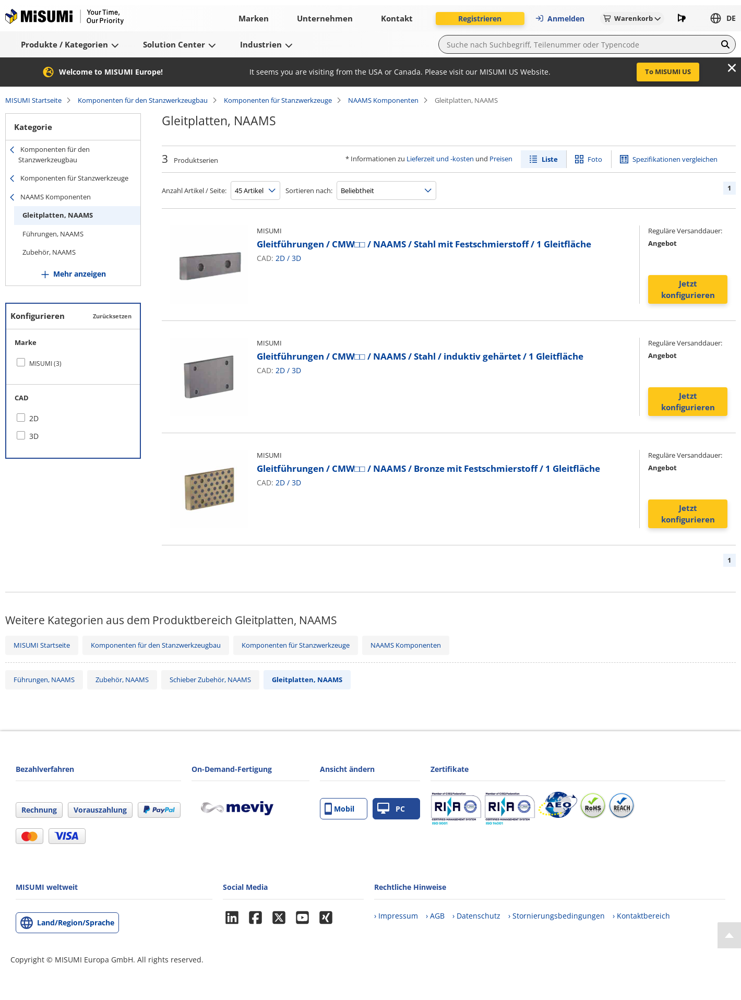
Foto (595, 159)
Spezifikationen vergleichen (675, 159)
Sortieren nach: (308, 190)
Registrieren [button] (479, 18)
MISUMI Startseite (33, 100)
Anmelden (559, 18)
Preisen (500, 158)
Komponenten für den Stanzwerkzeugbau (143, 100)
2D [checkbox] (34, 418)
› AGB (435, 916)
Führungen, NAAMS (52, 234)
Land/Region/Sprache (75, 922)
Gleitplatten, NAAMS (57, 215)
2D (280, 258)
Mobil (339, 809)
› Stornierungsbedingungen (556, 916)
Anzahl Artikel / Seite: (194, 190)
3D (296, 258)
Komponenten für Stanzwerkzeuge (278, 100)
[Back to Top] (729, 935)
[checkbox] (73, 363)
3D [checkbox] (34, 436)
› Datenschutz (476, 916)
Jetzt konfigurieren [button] (688, 289)
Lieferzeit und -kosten (440, 158)
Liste (550, 159)
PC (391, 809)
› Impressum (396, 916)
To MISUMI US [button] (668, 71)
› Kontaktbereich (641, 916)
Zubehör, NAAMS (49, 252)
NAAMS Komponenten (383, 100)
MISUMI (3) (45, 363)
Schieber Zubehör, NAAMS (210, 679)
